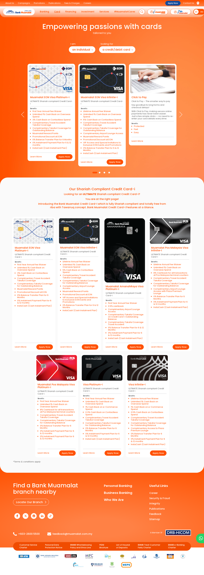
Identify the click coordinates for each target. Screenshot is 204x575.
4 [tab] (109, 172)
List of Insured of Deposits (123, 546)
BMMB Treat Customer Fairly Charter (149, 546)
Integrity (154, 503)
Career (153, 493)
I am (73, 43)
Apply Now (173, 3)
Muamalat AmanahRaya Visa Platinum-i (124, 288)
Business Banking (118, 493)
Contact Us (188, 3)
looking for (107, 43)
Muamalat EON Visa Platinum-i (49, 97)
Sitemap (154, 519)
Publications (157, 508)
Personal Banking (118, 486)
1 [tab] (94, 172)
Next (180, 114)
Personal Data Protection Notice (53, 546)
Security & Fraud (159, 498)
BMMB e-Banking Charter (176, 546)
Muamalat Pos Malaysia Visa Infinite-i (169, 249)
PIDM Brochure (103, 546)
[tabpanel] (51, 112)
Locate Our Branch (29, 502)
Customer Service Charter (28, 546)
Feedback (155, 514)
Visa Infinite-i (137, 384)
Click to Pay (139, 97)
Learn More (36, 156)
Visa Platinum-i (93, 384)
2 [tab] (99, 172)
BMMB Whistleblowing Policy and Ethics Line (81, 546)
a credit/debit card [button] (116, 50)
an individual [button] (81, 50)
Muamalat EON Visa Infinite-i (99, 97)
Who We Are (114, 500)
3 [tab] (104, 172)
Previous (23, 114)
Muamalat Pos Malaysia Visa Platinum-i (56, 386)
